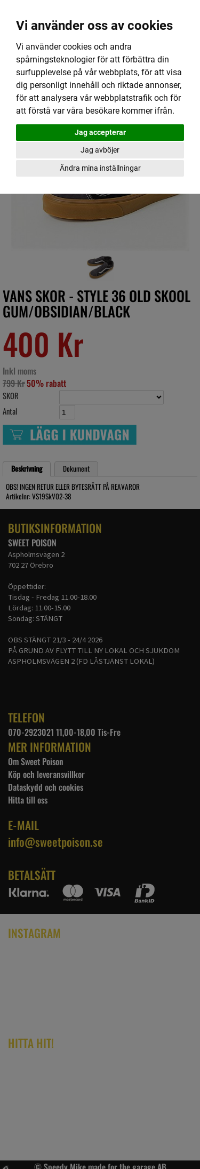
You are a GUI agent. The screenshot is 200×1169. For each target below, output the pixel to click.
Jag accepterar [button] (100, 132)
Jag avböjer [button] (100, 150)
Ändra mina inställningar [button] (100, 168)
